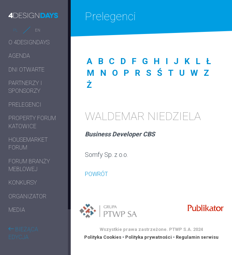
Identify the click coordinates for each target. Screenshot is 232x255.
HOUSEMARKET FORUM (28, 143)
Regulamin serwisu (197, 237)
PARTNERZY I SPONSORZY (25, 87)
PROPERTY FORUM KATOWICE (32, 122)
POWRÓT (96, 174)
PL (15, 30)
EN (37, 30)
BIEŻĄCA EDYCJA (23, 233)
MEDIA (16, 209)
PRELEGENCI (24, 104)
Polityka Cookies (102, 237)
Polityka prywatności (148, 237)
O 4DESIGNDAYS (29, 42)
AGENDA (19, 55)
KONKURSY (22, 182)
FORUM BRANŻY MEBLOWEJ (29, 165)
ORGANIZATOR (27, 196)
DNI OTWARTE (26, 69)
